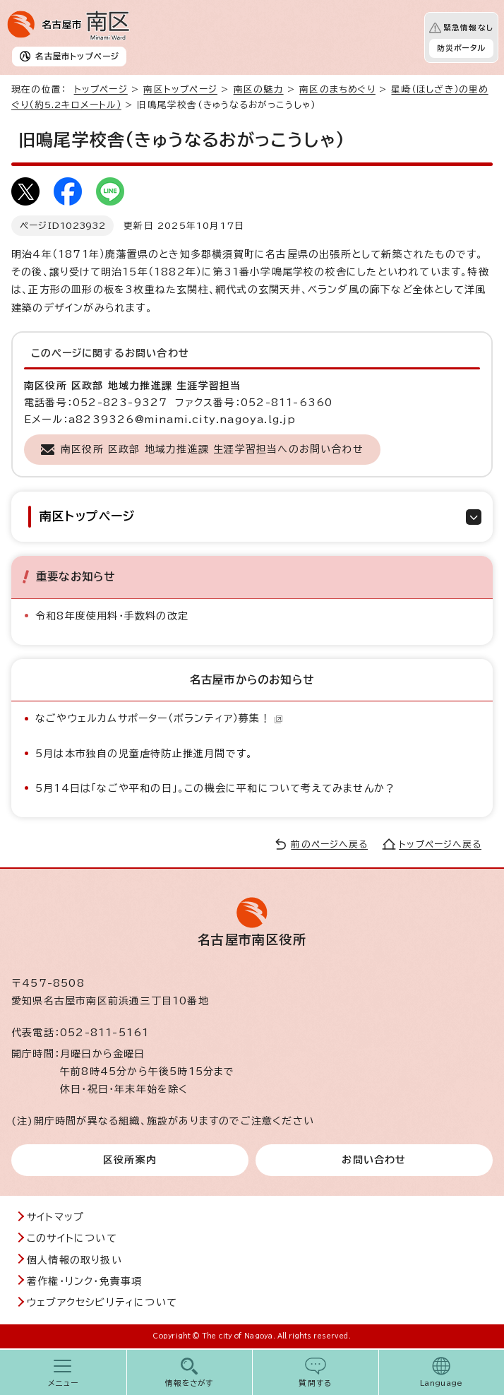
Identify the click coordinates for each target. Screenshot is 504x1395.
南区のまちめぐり (337, 89)
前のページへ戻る (329, 844)
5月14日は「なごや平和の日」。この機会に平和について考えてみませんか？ (215, 788)
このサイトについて (72, 1238)
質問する (315, 1383)
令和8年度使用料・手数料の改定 (111, 616)
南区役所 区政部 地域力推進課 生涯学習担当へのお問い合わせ (212, 449)
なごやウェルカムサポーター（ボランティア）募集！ (159, 718)
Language (441, 1383)
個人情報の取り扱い (74, 1260)
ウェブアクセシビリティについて (102, 1302)
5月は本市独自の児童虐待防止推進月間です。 (144, 754)
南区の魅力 (259, 89)
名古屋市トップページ (77, 56)
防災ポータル (461, 48)
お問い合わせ (374, 1160)
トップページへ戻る (440, 844)
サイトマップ (55, 1217)
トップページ (101, 89)
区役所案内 (130, 1160)
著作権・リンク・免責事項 (84, 1281)
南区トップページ (180, 89)
